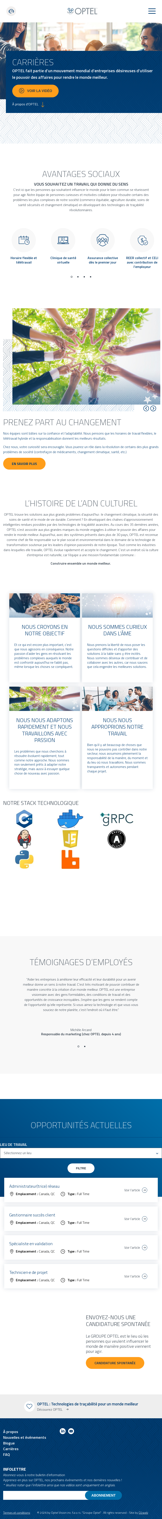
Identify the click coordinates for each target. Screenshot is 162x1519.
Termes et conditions (16, 1512)
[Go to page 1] (71, 276)
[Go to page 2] (78, 277)
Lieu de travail (13, 1144)
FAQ (6, 1454)
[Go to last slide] (146, 408)
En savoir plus (24, 463)
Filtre (81, 1168)
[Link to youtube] (71, 1432)
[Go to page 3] (84, 277)
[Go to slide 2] (85, 1046)
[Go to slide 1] (78, 1046)
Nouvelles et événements (24, 1437)
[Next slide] (153, 408)
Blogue (9, 1443)
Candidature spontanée (115, 1362)
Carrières (11, 1449)
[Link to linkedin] (62, 1432)
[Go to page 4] (90, 277)
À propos (10, 1432)
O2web (143, 1512)
